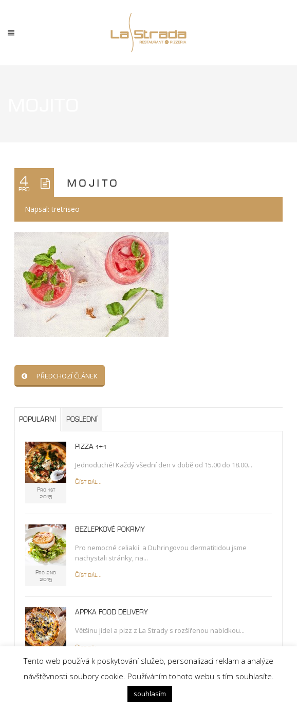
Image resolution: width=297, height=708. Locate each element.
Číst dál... (88, 482)
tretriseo (65, 209)
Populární (37, 419)
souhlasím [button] (150, 693)
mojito (93, 182)
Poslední (82, 419)
